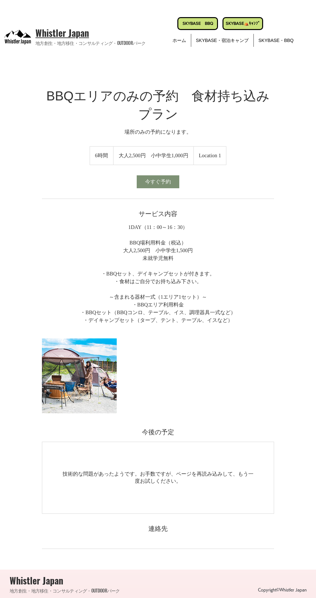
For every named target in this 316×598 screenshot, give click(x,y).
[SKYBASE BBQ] (197, 23)
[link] (158, 181)
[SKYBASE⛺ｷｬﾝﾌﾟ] (242, 23)
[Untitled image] (79, 375)
